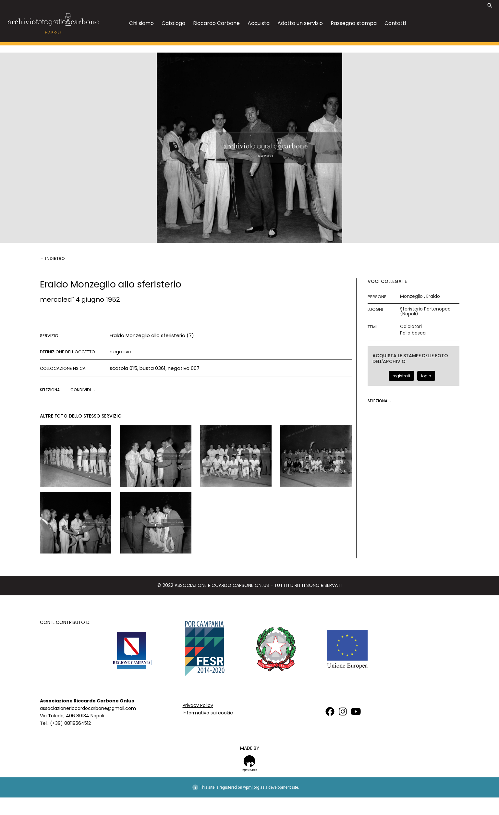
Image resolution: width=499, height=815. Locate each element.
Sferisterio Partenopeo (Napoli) (425, 311)
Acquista (259, 23)
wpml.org (251, 787)
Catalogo (173, 23)
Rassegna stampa (354, 23)
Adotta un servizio (300, 23)
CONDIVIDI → (83, 390)
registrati (401, 376)
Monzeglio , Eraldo (420, 296)
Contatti (395, 23)
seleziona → (53, 390)
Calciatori (411, 326)
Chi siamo (141, 23)
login (426, 376)
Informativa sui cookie (208, 713)
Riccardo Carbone (216, 23)
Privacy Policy (198, 705)
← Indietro (52, 258)
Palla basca (413, 333)
